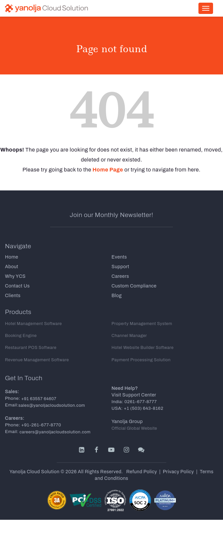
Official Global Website (134, 428)
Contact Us (17, 285)
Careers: (15, 418)
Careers (120, 276)
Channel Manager (129, 335)
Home (11, 257)
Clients (13, 295)
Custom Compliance (134, 285)
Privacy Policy (178, 471)
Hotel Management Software (33, 323)
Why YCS (15, 276)
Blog (117, 295)
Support (120, 266)
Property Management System (142, 323)
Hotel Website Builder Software (143, 347)
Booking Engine (21, 335)
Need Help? (125, 388)
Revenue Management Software (37, 360)
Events (119, 257)
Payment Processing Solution (141, 360)
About (11, 266)
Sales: (12, 391)
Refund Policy (141, 471)
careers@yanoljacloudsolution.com (55, 432)
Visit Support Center (134, 394)
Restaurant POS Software (30, 347)
